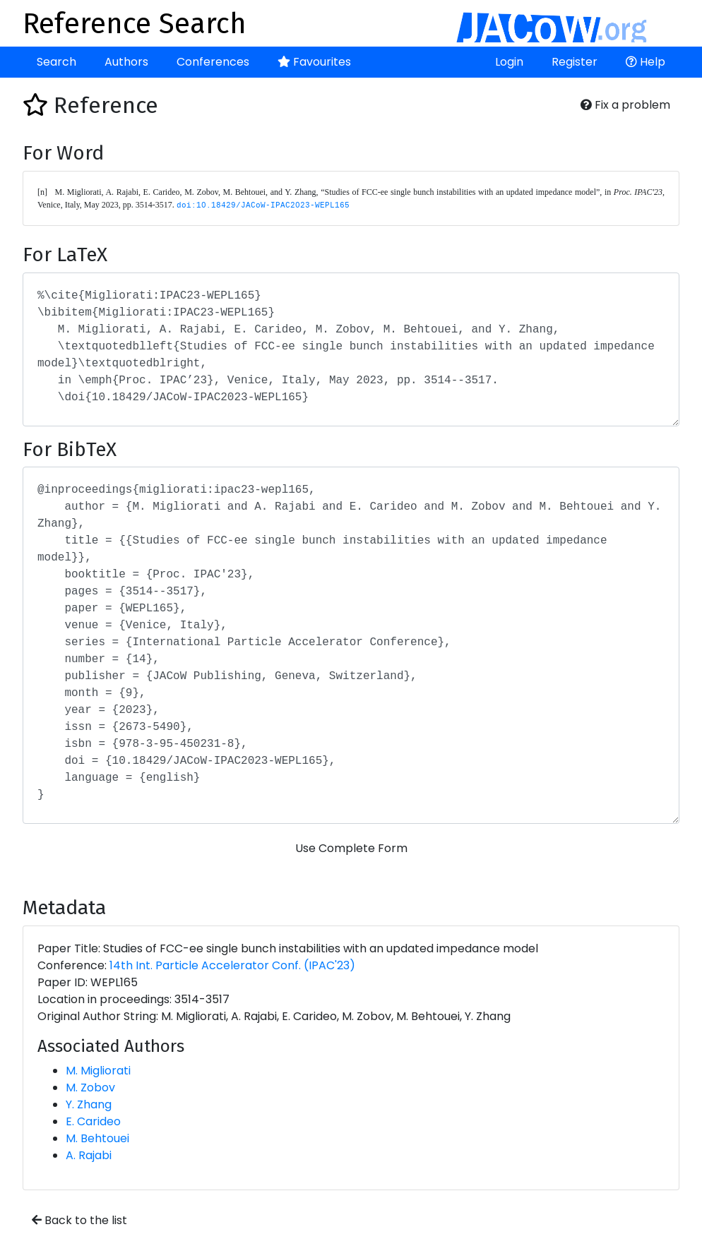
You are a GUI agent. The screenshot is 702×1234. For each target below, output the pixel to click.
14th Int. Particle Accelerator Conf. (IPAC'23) (232, 965)
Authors (126, 62)
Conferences (213, 62)
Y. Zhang (89, 1104)
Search (56, 62)
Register (574, 62)
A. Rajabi (89, 1155)
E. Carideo (93, 1121)
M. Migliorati (98, 1070)
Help (645, 62)
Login (509, 62)
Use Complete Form (351, 848)
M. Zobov (90, 1087)
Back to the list (79, 1220)
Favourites (314, 62)
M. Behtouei (97, 1138)
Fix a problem (625, 105)
